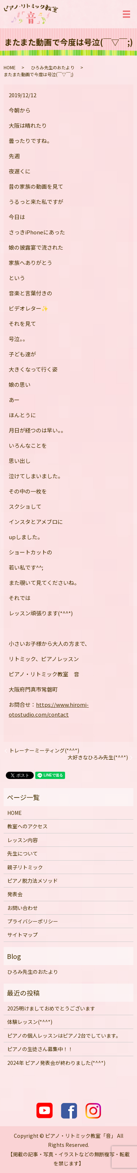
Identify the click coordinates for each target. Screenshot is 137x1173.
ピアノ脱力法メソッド (32, 880)
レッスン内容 (22, 840)
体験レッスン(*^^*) (29, 1021)
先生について (22, 853)
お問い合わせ (22, 907)
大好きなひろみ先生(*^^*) (98, 757)
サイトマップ (22, 934)
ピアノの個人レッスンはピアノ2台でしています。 (64, 1035)
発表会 (15, 894)
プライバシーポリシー (32, 921)
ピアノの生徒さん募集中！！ (40, 1049)
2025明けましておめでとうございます (51, 1008)
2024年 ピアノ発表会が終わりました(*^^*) (56, 1062)
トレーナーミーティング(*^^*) (44, 750)
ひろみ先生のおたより (52, 67)
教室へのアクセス (27, 826)
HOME (10, 67)
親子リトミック (25, 867)
